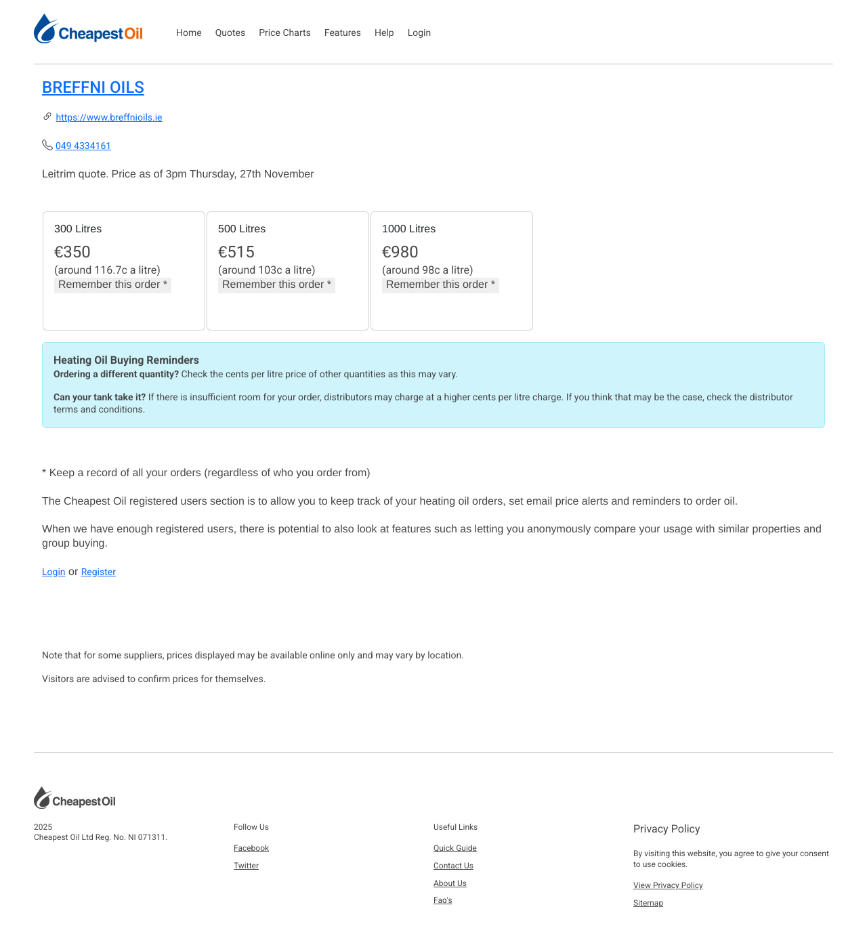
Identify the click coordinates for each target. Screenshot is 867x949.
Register (98, 572)
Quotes (230, 33)
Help (384, 33)
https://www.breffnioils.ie (109, 117)
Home (189, 33)
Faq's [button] (443, 900)
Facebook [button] (251, 848)
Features (342, 33)
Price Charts (285, 33)
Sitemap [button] (648, 903)
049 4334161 (83, 146)
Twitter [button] (246, 865)
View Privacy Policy (668, 885)
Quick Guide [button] (455, 848)
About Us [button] (450, 883)
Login (419, 33)
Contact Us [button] (453, 865)
